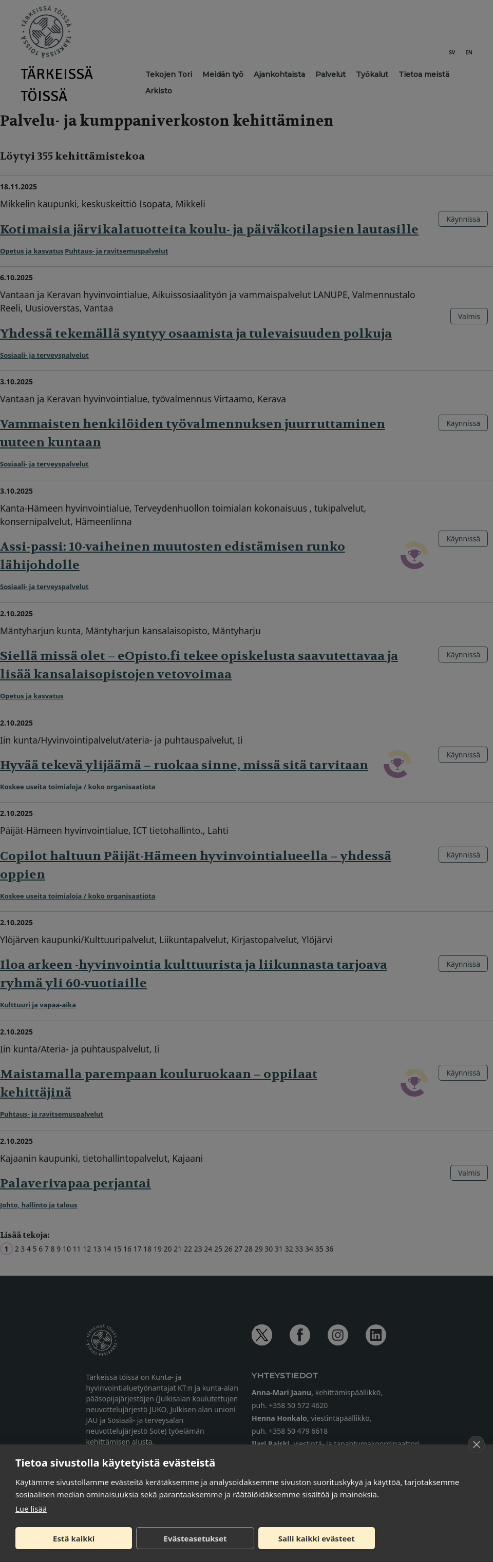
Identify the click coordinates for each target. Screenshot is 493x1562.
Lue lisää (31, 1509)
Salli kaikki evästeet (316, 1538)
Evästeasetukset (195, 1538)
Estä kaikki (73, 1538)
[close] (476, 1444)
